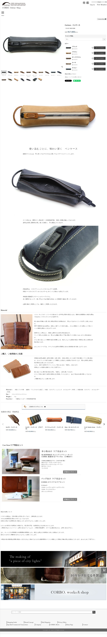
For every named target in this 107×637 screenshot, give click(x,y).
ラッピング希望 (69, 36)
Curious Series (102, 19)
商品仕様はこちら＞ (70, 74)
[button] (3, 424)
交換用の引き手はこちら (37, 406)
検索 (93, 612)
